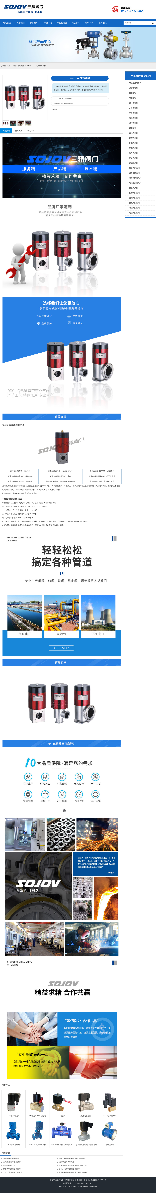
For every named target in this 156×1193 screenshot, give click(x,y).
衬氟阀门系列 (134, 203)
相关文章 (30, 131)
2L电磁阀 (61, 1116)
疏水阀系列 (133, 133)
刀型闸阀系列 (134, 173)
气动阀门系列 (134, 213)
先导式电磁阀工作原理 (12, 1169)
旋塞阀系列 (133, 148)
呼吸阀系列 (133, 158)
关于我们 (21, 23)
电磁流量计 (109, 1145)
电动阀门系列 (134, 208)
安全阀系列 (133, 113)
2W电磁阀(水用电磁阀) (37, 1116)
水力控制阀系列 (135, 178)
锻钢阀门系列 (134, 198)
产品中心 (48, 23)
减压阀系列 (133, 123)
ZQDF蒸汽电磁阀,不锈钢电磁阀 (86, 1145)
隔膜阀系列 (133, 138)
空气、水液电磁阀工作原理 (69, 1169)
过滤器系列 (133, 163)
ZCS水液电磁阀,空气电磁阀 (61, 1145)
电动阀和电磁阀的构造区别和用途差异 (73, 1172)
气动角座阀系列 (135, 183)
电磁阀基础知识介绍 (11, 1158)
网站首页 (7, 23)
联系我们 (103, 23)
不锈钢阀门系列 (135, 83)
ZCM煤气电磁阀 (67, 104)
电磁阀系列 (22, 66)
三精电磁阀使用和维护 (12, 1162)
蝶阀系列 (132, 128)
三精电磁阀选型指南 (66, 1162)
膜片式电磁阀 (85, 1116)
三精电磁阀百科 (9, 1165)
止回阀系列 (133, 108)
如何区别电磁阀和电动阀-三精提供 (72, 1158)
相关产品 (18, 131)
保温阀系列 (133, 188)
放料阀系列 (133, 153)
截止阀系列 (133, 103)
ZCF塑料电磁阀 (67, 98)
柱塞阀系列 (133, 143)
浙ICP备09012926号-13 (88, 1186)
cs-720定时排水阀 (109, 1116)
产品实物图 (62, 23)
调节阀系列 (133, 88)
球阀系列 (132, 93)
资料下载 (89, 23)
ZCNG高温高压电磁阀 (37, 1145)
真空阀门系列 (134, 193)
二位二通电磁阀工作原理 (12, 1172)
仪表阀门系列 (134, 168)
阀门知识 (34, 23)
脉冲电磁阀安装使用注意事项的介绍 (73, 1165)
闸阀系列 (132, 98)
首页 (14, 66)
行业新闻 (75, 23)
